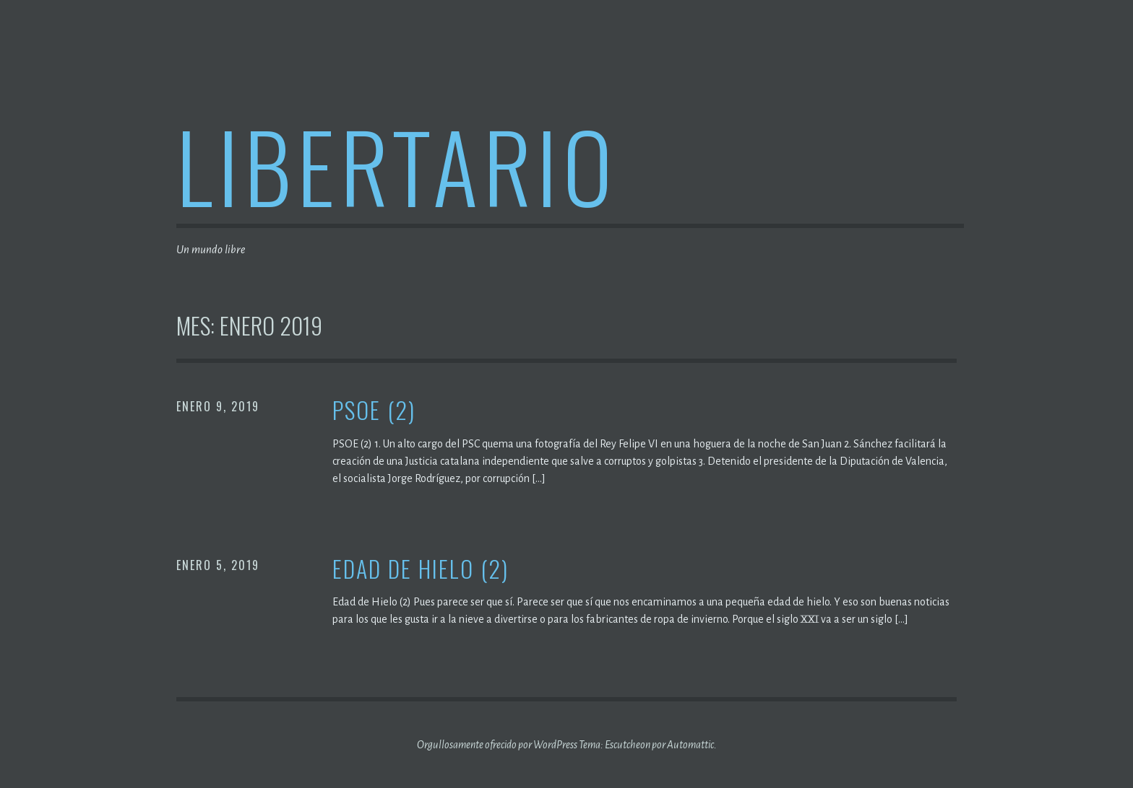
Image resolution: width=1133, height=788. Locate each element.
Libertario (397, 165)
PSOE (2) (373, 410)
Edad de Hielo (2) (420, 569)
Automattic (690, 744)
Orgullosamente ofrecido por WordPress (497, 744)
